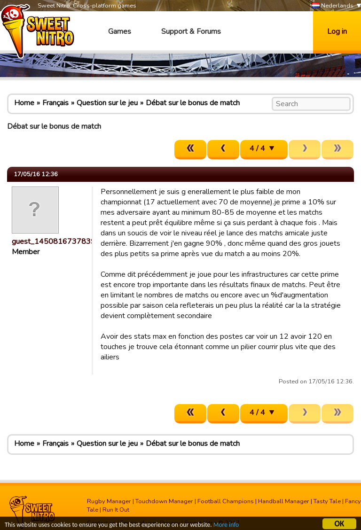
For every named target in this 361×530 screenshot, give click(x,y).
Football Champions (225, 501)
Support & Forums (191, 31)
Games (119, 31)
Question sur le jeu (107, 103)
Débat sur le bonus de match (193, 103)
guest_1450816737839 (53, 241)
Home (24, 103)
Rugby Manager (109, 501)
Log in (337, 31)
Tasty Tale (327, 501)
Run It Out (115, 510)
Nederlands (332, 5)
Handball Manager (283, 501)
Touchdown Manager (164, 501)
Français (55, 103)
